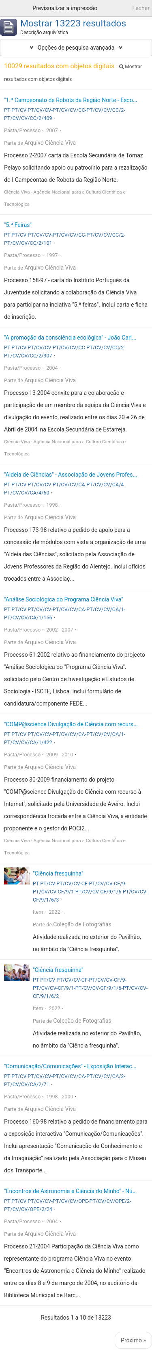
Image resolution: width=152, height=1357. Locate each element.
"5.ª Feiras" (18, 225)
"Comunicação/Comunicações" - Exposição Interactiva (72, 1066)
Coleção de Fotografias (82, 924)
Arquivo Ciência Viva (50, 142)
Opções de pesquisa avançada (76, 47)
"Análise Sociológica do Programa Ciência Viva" (63, 599)
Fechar (141, 8)
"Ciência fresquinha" (58, 873)
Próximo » (133, 1340)
